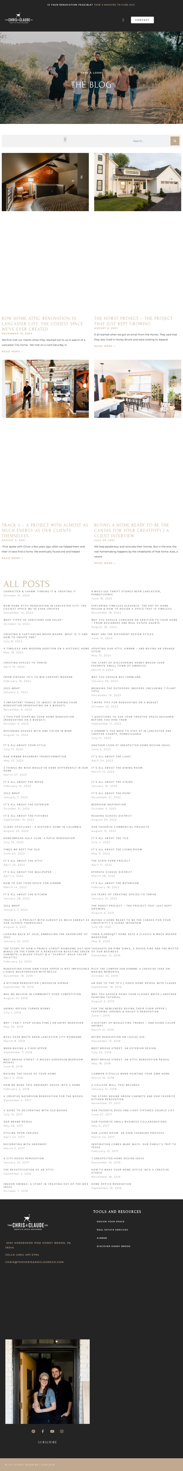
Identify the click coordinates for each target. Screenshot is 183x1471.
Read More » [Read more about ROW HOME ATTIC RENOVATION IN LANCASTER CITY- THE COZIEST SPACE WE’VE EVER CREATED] (12, 351)
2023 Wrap (12, 688)
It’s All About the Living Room (117, 849)
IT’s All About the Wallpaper (28, 872)
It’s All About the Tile (110, 838)
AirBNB (102, 1238)
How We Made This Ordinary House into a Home (42, 1085)
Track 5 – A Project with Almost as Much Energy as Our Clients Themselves (45, 531)
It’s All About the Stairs (112, 781)
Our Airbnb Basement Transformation (35, 756)
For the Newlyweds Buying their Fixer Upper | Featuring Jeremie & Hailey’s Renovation (129, 1010)
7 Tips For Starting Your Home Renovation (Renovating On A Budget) (39, 718)
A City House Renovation (24, 1158)
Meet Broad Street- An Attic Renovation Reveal (131, 1059)
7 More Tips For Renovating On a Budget (125, 702)
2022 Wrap (12, 793)
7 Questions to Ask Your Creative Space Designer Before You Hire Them (133, 718)
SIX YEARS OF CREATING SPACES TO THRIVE (124, 894)
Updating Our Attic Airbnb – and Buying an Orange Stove (133, 650)
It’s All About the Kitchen (25, 894)
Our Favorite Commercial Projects (121, 826)
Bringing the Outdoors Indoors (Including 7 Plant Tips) (134, 690)
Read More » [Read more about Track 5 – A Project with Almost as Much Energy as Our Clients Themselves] (12, 558)
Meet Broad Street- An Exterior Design (124, 1048)
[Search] (174, 140)
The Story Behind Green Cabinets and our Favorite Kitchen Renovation (133, 1098)
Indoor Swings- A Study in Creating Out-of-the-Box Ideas (46, 1185)
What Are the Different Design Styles (123, 634)
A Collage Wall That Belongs (116, 1085)
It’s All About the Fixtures (26, 815)
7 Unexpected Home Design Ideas (118, 1158)
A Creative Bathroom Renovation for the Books (43, 1096)
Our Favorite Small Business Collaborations (129, 1121)
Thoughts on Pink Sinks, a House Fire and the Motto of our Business (135, 950)
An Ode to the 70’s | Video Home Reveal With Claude (134, 983)
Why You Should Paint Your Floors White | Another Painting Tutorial (134, 995)
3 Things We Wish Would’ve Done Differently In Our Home (46, 769)
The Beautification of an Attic (29, 1169)
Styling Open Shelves (21, 1133)
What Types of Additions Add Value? (33, 619)
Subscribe (47, 1442)
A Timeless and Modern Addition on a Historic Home (47, 648)
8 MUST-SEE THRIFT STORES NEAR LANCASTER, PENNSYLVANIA (126, 593)
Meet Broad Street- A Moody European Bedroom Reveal (43, 1061)
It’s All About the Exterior (26, 804)
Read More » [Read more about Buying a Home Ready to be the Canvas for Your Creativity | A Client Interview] (104, 563)
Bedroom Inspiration (109, 804)
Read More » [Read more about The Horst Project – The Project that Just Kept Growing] (104, 346)
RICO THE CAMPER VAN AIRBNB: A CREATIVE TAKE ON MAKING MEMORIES (131, 970)
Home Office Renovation (112, 1184)
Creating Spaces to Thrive (25, 662)
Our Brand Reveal (18, 1121)
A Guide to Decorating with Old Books (36, 1110)
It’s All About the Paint (111, 793)
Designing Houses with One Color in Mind (38, 730)
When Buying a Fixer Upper (25, 1048)
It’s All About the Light (111, 756)
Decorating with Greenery (25, 1144)
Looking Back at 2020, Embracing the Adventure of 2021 (46, 935)
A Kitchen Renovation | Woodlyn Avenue (36, 983)
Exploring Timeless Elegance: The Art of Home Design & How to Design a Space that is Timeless (132, 607)
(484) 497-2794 (27, 1254)
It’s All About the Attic (23, 860)
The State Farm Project (111, 860)
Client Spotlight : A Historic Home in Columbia (43, 826)
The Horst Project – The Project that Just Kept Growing (133, 321)
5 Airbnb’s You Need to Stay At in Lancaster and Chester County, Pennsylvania (132, 732)
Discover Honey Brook (114, 1246)
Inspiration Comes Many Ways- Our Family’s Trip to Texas (134, 1146)
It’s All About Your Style (25, 745)
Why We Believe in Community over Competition (42, 994)
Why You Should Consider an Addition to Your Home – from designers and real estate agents (135, 621)
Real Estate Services (112, 1230)
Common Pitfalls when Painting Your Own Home (131, 1073)
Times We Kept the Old (22, 849)
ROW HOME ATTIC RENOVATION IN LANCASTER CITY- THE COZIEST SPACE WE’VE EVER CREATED (42, 324)
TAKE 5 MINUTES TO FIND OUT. (115, 4)
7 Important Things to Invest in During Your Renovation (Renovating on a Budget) (40, 704)
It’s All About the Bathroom (115, 883)
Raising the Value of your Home (30, 1073)
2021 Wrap (12, 905)
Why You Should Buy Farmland (116, 677)
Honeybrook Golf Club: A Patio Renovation (39, 838)
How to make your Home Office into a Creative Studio (130, 1171)
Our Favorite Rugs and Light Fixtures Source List (133, 1110)
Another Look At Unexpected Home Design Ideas (131, 745)
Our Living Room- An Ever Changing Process (128, 1133)
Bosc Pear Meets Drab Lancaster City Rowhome (43, 1037)
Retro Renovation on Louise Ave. (119, 1037)
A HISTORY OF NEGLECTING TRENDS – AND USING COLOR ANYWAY (134, 1024)
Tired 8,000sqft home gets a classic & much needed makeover (134, 935)
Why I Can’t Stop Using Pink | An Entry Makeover (44, 1022)
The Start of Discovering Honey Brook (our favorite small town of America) (128, 664)
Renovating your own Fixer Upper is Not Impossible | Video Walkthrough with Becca (47, 970)
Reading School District (112, 815)
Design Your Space (111, 1221)
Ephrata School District (112, 872)
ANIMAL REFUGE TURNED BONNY (27, 1008)
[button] (123, 20)
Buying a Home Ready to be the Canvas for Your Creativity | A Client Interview (131, 531)
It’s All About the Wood (24, 781)
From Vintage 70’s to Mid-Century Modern (38, 677)
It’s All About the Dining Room (117, 767)
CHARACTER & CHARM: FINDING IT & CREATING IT (40, 591)
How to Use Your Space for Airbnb (32, 883)
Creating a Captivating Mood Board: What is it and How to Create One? (46, 636)
